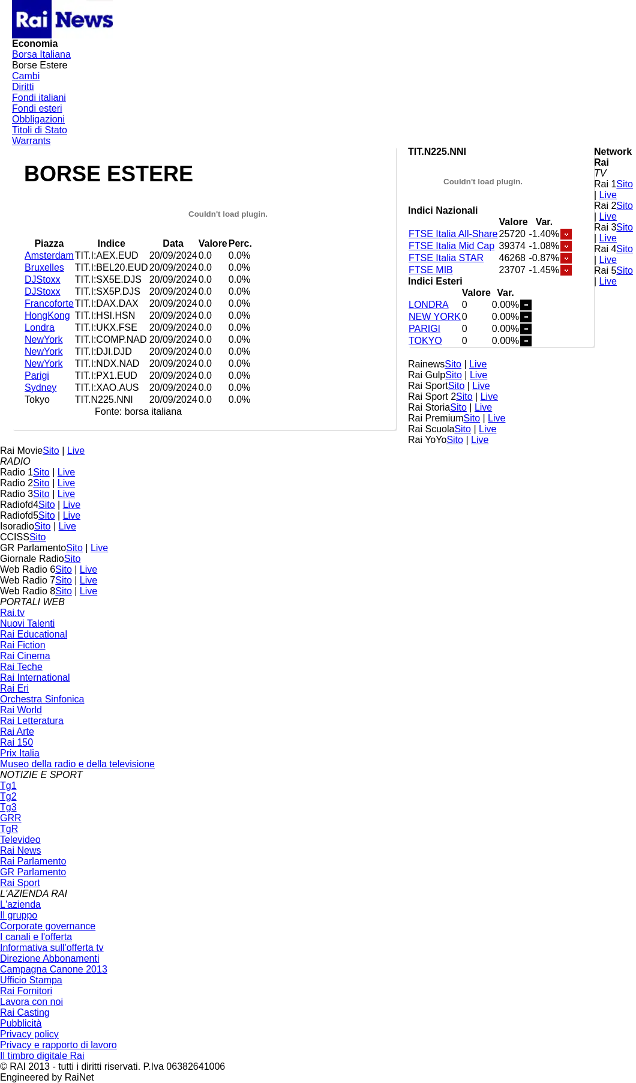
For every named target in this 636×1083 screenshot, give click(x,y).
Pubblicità (20, 1023)
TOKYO (425, 341)
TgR (9, 829)
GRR (11, 818)
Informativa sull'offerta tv (52, 948)
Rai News (20, 850)
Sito (624, 184)
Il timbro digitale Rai (42, 1056)
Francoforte (49, 303)
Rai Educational (33, 634)
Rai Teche (21, 667)
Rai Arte (17, 731)
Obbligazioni (38, 119)
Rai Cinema (25, 656)
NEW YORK (435, 317)
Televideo (20, 839)
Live (608, 195)
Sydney (40, 387)
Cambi (26, 76)
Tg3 (8, 807)
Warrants (31, 141)
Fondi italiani (39, 97)
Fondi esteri (37, 108)
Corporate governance (47, 926)
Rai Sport (20, 883)
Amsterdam (49, 255)
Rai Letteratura (32, 721)
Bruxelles (44, 267)
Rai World (21, 710)
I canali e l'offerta (36, 937)
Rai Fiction (23, 645)
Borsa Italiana (41, 54)
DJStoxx (43, 279)
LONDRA (429, 305)
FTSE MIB (431, 270)
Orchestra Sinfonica (42, 699)
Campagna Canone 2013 (53, 969)
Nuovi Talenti (27, 623)
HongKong (47, 315)
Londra (40, 327)
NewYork (43, 339)
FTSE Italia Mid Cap (451, 246)
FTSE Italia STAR (446, 258)
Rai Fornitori (26, 991)
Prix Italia (20, 753)
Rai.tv (12, 613)
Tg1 (8, 785)
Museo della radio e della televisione (77, 764)
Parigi (37, 375)
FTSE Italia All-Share (453, 234)
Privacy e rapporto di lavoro (58, 1045)
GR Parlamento (33, 872)
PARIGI (424, 329)
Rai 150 (16, 742)
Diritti (23, 87)
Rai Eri (14, 688)
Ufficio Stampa (31, 980)
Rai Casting (25, 1012)
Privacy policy (29, 1034)
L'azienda (20, 904)
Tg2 (8, 796)
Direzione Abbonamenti (49, 958)
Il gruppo (18, 915)
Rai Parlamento (33, 861)
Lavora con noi (31, 1002)
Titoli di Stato (39, 130)
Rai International (35, 677)
